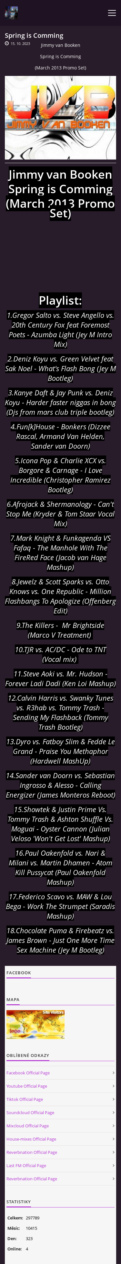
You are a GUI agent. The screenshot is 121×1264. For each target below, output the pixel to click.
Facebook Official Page (28, 1073)
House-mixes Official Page (31, 1139)
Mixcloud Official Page (27, 1126)
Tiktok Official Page (24, 1099)
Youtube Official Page (26, 1086)
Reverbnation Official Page (31, 1152)
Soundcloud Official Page (30, 1112)
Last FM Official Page (26, 1165)
